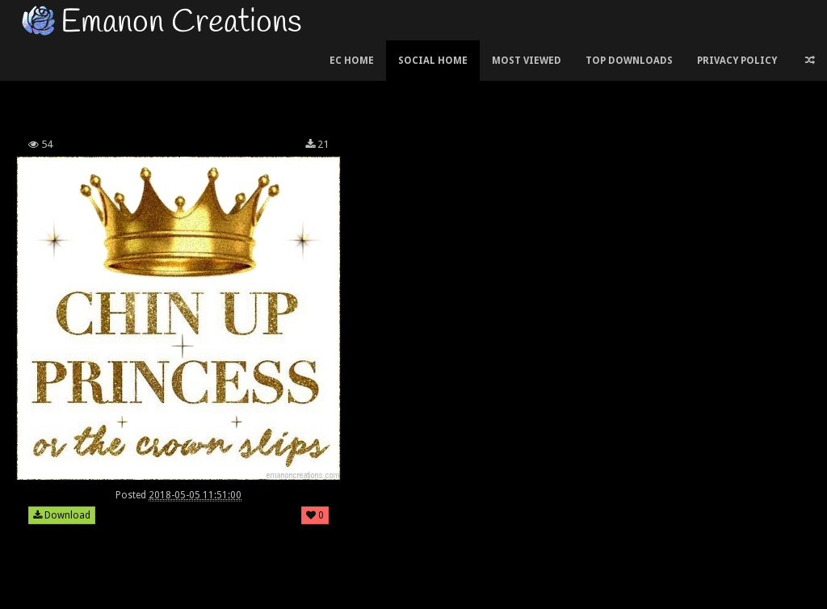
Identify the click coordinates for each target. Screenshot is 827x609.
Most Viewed (526, 60)
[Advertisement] (306, 84)
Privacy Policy (737, 60)
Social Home (433, 60)
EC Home (352, 60)
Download (61, 515)
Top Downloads (629, 60)
